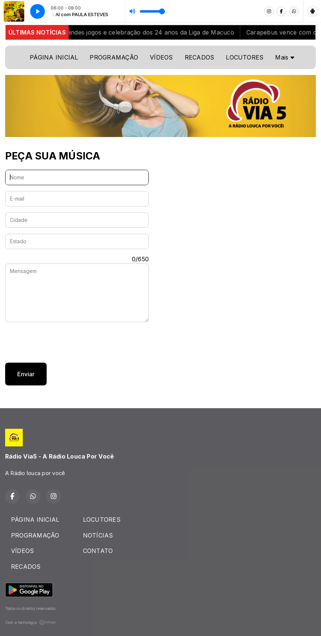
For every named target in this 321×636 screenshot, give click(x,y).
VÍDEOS (161, 57)
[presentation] (61, 342)
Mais (284, 57)
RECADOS (199, 57)
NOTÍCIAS (98, 535)
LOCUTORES (244, 57)
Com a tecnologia (31, 622)
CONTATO (98, 550)
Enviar (26, 374)
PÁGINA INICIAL (54, 57)
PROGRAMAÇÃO (114, 57)
